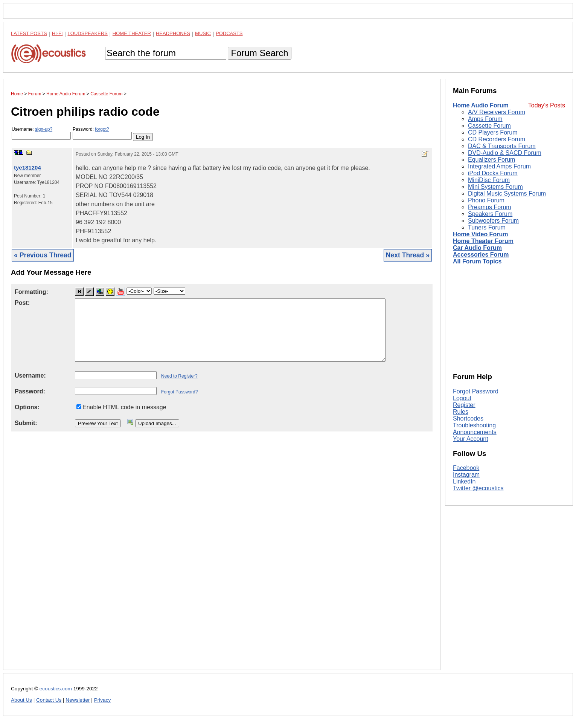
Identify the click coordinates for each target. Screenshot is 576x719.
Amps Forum (485, 119)
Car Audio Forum (477, 248)
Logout (462, 398)
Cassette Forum (489, 125)
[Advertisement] (222, 556)
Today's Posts (546, 105)
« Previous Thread (43, 255)
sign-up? (43, 129)
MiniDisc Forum (489, 180)
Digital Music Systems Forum (507, 193)
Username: (41, 133)
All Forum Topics (477, 261)
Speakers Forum (490, 214)
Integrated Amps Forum (499, 166)
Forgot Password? (179, 392)
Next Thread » (408, 255)
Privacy (102, 700)
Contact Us (48, 700)
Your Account (470, 439)
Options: (27, 407)
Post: (22, 303)
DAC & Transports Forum (502, 146)
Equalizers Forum (491, 159)
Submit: (26, 423)
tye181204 (27, 167)
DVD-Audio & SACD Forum (504, 153)
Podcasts (229, 33)
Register (464, 405)
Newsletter (78, 700)
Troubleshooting (474, 425)
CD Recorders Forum (496, 139)
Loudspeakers (88, 33)
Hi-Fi (57, 33)
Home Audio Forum (481, 105)
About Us (21, 700)
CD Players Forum (493, 132)
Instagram (466, 474)
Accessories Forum (481, 254)
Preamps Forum (489, 207)
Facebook (466, 468)
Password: (102, 133)
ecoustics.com (56, 688)
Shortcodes (468, 418)
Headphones (173, 33)
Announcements (475, 432)
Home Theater (132, 33)
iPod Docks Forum (493, 173)
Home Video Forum (480, 234)
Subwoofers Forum (493, 220)
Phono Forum (486, 200)
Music (203, 33)
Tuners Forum (487, 227)
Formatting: (31, 292)
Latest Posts (29, 33)
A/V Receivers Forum (496, 112)
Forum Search (259, 53)
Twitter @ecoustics (478, 488)
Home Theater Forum (483, 241)
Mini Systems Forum (495, 187)
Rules (460, 411)
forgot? (102, 129)
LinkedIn (464, 481)
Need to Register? (179, 376)
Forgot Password (475, 391)
